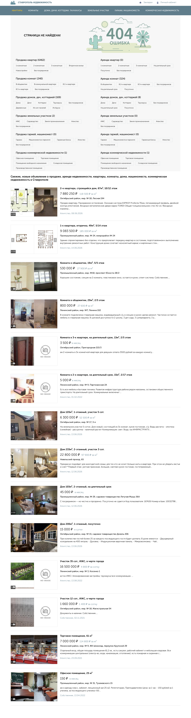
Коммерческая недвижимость (162, 11)
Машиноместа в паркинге (43, 150)
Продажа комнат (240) (31, 79)
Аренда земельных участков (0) (121, 124)
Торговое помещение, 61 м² (76, 648)
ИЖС (19, 130)
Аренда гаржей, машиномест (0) (121, 144)
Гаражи (20, 150)
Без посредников (69, 71)
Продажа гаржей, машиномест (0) (38, 144)
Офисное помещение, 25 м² (76, 686)
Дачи (32, 105)
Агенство (83, 130)
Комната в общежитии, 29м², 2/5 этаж (82, 313)
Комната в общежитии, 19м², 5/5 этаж (82, 275)
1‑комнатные (22, 66)
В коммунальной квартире (48, 85)
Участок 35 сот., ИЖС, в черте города (82, 574)
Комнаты (33, 11)
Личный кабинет (166, 2)
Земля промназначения (60, 130)
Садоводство (36, 130)
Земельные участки (98, 11)
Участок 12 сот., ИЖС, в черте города (82, 611)
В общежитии (23, 85)
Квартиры (17, 11)
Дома (19, 105)
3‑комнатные (62, 66)
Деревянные (46, 110)
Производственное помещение (31, 180)
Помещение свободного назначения (33, 175)
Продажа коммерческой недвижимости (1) (44, 163)
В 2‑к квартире (75, 85)
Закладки (145, 2)
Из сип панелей (67, 110)
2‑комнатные (42, 66)
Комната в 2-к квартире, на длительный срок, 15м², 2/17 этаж (96, 387)
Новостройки (47, 71)
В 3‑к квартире (23, 91)
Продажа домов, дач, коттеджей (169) (41, 99)
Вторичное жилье (24, 71)
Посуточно (132, 71)
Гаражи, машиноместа (127, 11)
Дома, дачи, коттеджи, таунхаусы (63, 11)
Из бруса (21, 116)
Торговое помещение (54, 169)
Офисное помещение (26, 169)
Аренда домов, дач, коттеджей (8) (122, 105)
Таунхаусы (65, 105)
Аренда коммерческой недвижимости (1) (127, 163)
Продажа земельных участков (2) (37, 124)
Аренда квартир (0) (113, 60)
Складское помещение (68, 175)
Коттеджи (47, 105)
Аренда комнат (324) (114, 79)
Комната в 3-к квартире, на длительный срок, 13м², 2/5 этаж (95, 350)
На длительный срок (110, 71)
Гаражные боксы (70, 150)
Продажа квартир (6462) (32, 60)
